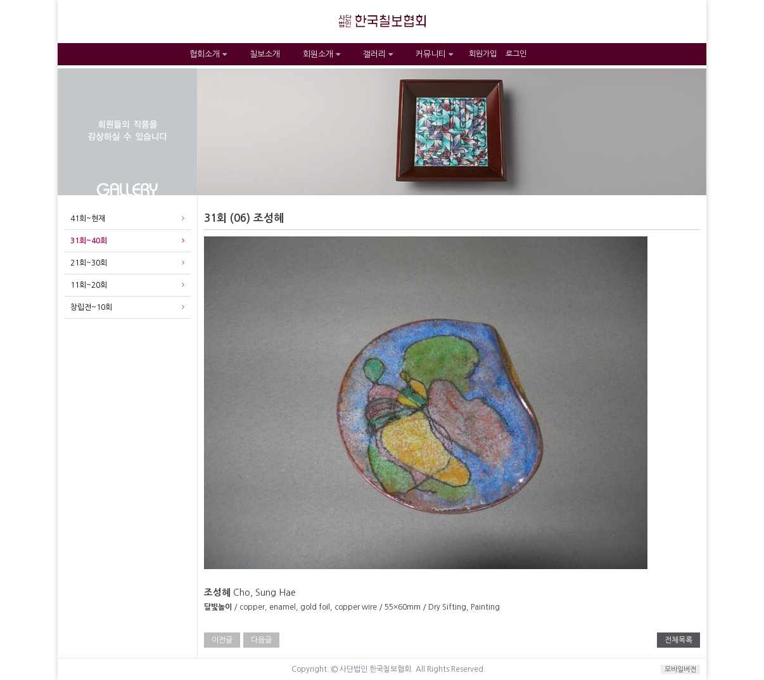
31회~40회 (88, 241)
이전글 (222, 640)
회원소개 (321, 54)
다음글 (261, 640)
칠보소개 (265, 54)
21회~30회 (88, 263)
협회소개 (208, 54)
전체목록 (678, 640)
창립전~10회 (91, 307)
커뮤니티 (434, 54)
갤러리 (378, 54)
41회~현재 (87, 218)
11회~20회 (88, 285)
